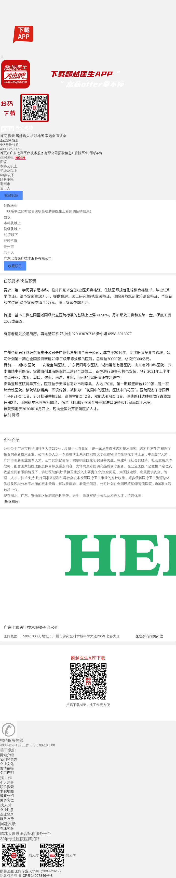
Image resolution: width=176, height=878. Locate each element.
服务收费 (7, 819)
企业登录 (7, 814)
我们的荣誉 (8, 759)
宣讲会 (61, 136)
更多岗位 (7, 800)
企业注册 (7, 810)
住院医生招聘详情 (88, 153)
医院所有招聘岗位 (149, 636)
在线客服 (7, 828)
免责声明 (7, 773)
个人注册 (7, 782)
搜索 (11, 136)
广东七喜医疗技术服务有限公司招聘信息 (42, 153)
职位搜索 (7, 787)
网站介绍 (7, 755)
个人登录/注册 (9, 145)
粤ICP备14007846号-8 (35, 876)
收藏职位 (11, 195)
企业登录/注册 (9, 140)
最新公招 (7, 796)
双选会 (50, 136)
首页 (3, 136)
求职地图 (37, 136)
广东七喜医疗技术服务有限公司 (28, 258)
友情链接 (7, 768)
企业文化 (7, 764)
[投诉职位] (11, 501)
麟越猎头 (22, 136)
